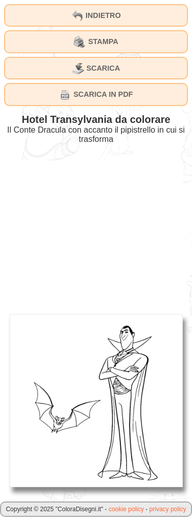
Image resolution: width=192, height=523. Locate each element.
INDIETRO (96, 16)
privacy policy (168, 509)
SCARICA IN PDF (96, 95)
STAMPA (96, 42)
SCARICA (96, 68)
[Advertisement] (96, 232)
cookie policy (126, 509)
